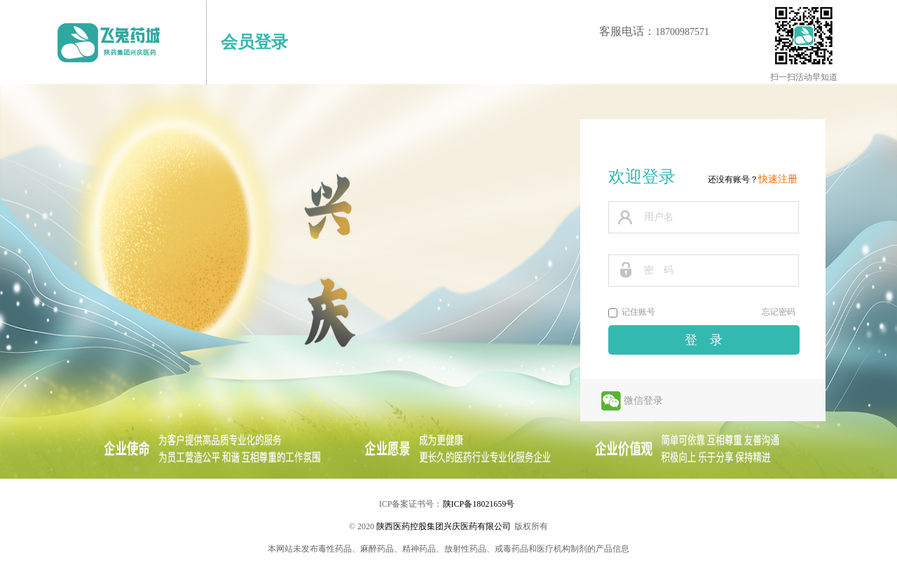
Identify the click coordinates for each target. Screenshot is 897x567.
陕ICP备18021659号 (479, 504)
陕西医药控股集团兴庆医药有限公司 (443, 526)
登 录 (704, 340)
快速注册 (777, 179)
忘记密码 (778, 312)
